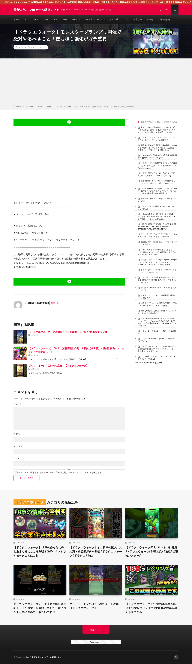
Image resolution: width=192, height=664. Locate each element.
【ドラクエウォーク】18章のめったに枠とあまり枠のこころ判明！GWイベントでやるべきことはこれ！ (157, 279)
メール (18, 446)
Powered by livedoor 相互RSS (148, 362)
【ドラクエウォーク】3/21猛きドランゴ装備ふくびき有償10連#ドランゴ (67, 331)
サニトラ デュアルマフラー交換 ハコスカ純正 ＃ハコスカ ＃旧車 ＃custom (157, 235)
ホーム (17, 19)
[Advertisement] (96, 82)
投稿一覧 (55, 303)
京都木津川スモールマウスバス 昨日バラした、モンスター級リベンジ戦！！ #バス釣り (156, 182)
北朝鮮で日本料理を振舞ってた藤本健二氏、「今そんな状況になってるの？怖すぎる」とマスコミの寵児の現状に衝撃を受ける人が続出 (157, 129)
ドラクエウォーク (37, 47)
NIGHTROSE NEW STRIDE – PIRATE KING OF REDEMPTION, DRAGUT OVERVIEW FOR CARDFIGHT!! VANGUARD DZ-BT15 (157, 226)
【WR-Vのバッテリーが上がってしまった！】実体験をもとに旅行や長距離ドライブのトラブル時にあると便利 (157, 252)
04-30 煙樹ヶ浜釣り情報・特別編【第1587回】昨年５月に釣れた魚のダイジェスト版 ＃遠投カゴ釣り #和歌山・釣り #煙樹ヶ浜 (157, 191)
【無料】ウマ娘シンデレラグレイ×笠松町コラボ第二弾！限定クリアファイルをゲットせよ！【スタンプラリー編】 (157, 348)
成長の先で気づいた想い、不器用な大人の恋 (159, 122)
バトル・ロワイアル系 (107, 19)
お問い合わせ (164, 19)
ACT (26, 19)
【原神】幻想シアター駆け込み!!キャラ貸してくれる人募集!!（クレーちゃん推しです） (157, 174)
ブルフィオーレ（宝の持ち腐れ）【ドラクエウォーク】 (58, 365)
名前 (17, 434)
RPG (56, 19)
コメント (18, 404)
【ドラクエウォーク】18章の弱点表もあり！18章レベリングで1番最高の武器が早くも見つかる (151, 608)
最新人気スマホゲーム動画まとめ (47, 657)
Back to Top (96, 629)
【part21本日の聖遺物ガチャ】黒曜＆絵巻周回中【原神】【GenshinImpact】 (157, 156)
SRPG (74, 19)
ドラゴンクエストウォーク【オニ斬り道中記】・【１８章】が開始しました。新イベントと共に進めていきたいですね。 (40, 608)
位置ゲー (138, 19)
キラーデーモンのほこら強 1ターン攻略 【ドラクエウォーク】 (94, 606)
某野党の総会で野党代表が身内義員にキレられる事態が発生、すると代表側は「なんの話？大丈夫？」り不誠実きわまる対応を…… (157, 147)
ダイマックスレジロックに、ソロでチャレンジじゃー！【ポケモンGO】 (157, 271)
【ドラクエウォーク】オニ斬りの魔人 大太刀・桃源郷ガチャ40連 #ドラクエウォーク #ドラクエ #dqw (95, 551)
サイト (17, 458)
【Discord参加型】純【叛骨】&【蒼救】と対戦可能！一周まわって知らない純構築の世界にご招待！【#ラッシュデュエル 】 (157, 216)
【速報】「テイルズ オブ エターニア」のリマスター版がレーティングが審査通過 (157, 138)
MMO (47, 19)
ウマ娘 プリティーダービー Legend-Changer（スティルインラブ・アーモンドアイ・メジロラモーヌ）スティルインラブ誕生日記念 (157, 262)
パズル (126, 19)
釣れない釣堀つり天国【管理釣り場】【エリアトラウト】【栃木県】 (157, 312)
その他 (150, 19)
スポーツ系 (87, 19)
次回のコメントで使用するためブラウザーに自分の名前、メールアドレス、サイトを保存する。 (59, 472)
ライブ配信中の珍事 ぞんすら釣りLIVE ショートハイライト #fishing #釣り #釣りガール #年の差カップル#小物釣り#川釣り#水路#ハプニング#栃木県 (157, 322)
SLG (65, 19)
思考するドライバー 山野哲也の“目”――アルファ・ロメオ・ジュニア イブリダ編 (157, 304)
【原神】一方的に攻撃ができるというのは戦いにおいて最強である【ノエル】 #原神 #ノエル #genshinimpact (157, 165)
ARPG (36, 19)
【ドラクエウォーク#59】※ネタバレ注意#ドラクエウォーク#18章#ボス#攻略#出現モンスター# (151, 551)
